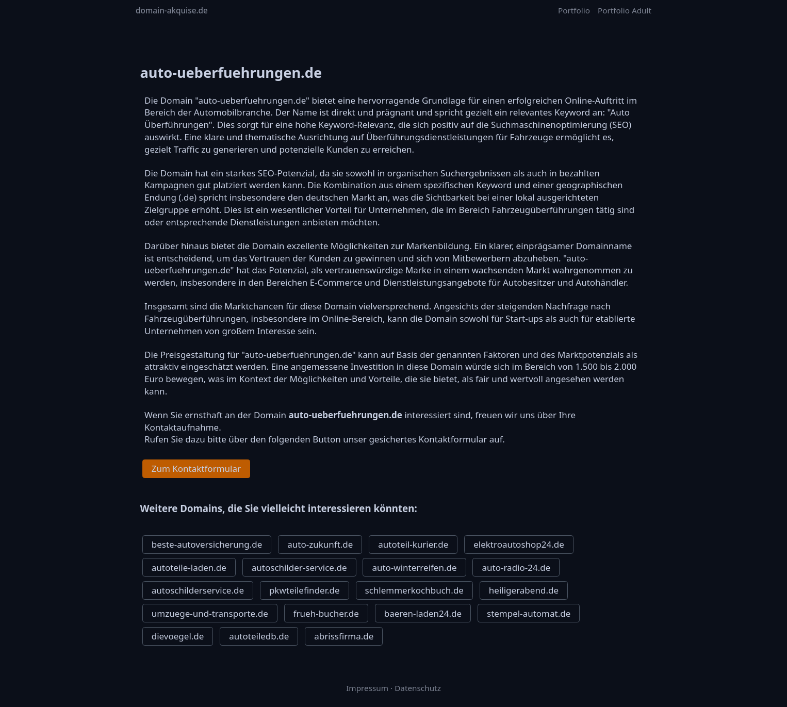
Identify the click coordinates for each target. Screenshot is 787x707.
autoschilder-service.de (299, 567)
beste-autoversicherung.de (207, 544)
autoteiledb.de (259, 636)
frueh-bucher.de (326, 613)
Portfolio (574, 10)
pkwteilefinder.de (304, 590)
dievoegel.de (178, 636)
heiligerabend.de (524, 590)
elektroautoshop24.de (518, 544)
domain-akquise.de (172, 10)
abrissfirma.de (343, 636)
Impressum (367, 688)
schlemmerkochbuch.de (414, 590)
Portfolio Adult (624, 10)
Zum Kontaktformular (196, 468)
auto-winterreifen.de (414, 567)
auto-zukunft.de (320, 544)
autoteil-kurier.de (413, 544)
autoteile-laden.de (189, 567)
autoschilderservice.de (198, 590)
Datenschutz (418, 688)
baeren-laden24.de (423, 613)
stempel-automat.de (528, 613)
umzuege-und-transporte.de (210, 613)
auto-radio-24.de (516, 567)
